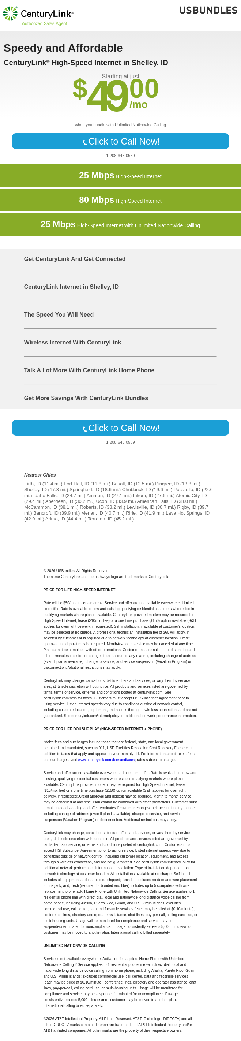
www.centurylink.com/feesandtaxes (106, 760)
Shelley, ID (35, 489)
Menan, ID (92, 513)
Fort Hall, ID (76, 483)
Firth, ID (32, 483)
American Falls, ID (156, 501)
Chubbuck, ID (136, 489)
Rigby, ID (186, 507)
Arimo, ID (55, 519)
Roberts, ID (92, 507)
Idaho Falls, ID (48, 495)
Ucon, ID (105, 501)
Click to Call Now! (120, 141)
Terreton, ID (100, 519)
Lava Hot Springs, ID (188, 513)
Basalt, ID (122, 483)
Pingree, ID (167, 483)
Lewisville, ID (140, 507)
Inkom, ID (143, 495)
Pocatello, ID (187, 489)
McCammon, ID (40, 507)
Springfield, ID (84, 489)
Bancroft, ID (46, 513)
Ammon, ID (98, 495)
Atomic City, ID (191, 495)
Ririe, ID (134, 513)
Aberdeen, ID (59, 501)
